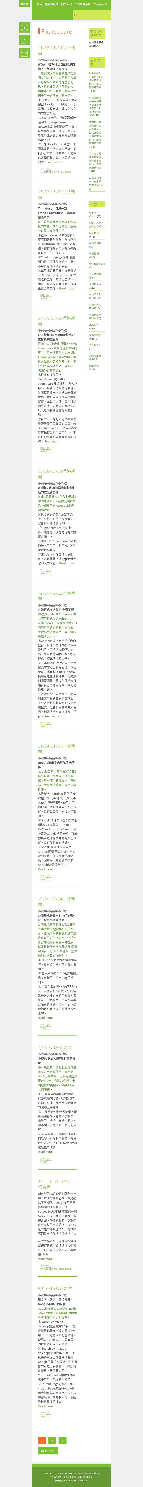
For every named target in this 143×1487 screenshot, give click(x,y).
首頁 (39, 4)
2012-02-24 (44, 722)
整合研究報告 (59, 172)
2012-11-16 (44, 168)
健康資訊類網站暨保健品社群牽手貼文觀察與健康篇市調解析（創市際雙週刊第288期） (95, 134)
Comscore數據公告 (96, 224)
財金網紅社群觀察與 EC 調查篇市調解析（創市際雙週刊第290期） (95, 82)
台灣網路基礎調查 (95, 316)
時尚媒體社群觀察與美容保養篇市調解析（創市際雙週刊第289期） (95, 106)
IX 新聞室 (94, 233)
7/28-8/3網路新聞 (55, 1047)
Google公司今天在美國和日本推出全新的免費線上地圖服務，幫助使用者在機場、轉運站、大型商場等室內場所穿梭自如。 (57, 780)
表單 (98, 46)
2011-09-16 (44, 1024)
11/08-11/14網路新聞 (56, 50)
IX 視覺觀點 (100, 4)
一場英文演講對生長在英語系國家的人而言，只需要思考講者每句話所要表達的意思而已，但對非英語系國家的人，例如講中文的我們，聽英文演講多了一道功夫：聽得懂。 (57, 84)
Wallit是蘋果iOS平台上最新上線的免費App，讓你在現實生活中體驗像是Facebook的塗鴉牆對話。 (57, 503)
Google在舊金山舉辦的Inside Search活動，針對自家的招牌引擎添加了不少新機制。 (57, 1312)
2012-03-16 (44, 569)
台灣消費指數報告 (95, 306)
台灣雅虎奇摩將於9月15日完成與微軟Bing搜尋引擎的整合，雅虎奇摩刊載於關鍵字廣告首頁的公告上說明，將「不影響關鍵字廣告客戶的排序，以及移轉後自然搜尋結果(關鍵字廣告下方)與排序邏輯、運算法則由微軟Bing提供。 (57, 940)
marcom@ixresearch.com (76, 1480)
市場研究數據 (83, 4)
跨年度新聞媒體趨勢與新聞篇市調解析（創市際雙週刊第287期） (95, 162)
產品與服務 (51, 4)
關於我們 (66, 4)
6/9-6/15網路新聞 (55, 1288)
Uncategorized (97, 263)
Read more (54, 162)
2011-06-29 (44, 1265)
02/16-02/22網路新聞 (56, 595)
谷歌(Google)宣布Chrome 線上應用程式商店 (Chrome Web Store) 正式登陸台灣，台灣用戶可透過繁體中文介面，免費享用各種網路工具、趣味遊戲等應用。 (57, 625)
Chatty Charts (92, 214)
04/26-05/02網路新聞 (56, 320)
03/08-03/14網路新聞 (56, 473)
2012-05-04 (44, 448)
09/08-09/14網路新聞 (56, 901)
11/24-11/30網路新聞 (56, 748)
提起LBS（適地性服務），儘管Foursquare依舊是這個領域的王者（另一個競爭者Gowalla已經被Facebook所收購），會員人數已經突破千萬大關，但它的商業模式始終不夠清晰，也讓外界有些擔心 (57, 356)
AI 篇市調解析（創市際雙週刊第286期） (96, 183)
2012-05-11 (44, 295)
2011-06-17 (44, 1412)
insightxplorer (45, 170)
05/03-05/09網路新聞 (56, 194)
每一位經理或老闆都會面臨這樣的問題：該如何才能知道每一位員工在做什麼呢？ (57, 226)
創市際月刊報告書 (46, 172)
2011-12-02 (44, 875)
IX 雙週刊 (94, 253)
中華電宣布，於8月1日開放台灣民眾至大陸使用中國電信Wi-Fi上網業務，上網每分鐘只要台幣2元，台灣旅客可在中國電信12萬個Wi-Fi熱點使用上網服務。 (57, 1078)
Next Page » (48, 1451)
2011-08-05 (44, 1158)
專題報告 (94, 325)
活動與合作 (95, 345)
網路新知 (68, 172)
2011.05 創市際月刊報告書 (57, 1184)
